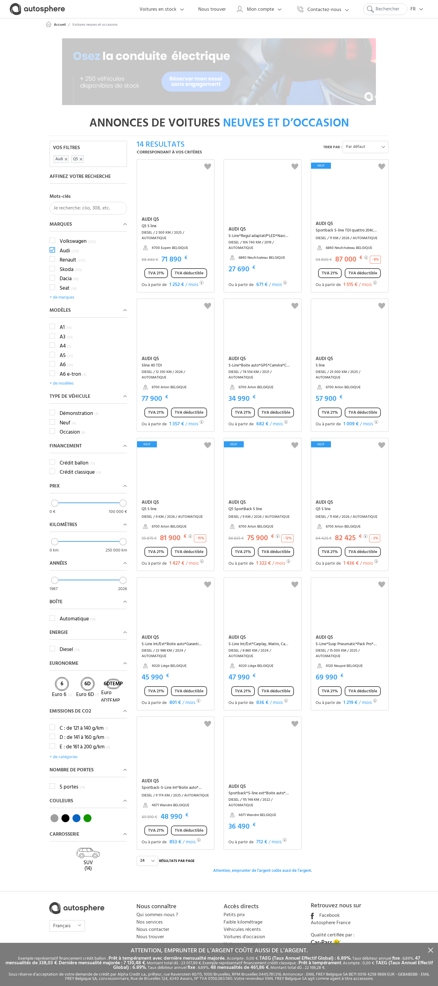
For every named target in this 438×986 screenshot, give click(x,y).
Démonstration (79, 407)
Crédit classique (81, 466)
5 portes (72, 781)
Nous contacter (152, 923)
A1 (66, 321)
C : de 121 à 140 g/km (84, 722)
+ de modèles (62, 377)
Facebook (325, 909)
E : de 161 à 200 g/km (85, 740)
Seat (68, 282)
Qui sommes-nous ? (157, 908)
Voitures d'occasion (244, 930)
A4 (65, 340)
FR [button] (418, 9)
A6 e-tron (73, 368)
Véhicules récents (242, 923)
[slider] (54, 496)
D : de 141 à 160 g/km (85, 731)
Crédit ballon (77, 457)
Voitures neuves (241, 938)
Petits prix (234, 908)
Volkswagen (78, 235)
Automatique (78, 612)
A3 (66, 330)
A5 (66, 349)
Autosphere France (331, 916)
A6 (66, 359)
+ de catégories (64, 750)
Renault (73, 254)
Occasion (72, 426)
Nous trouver (150, 930)
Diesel (70, 643)
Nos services (149, 916)
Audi (69, 244)
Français (62, 919)
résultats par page (177, 854)
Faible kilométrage (243, 916)
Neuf (68, 416)
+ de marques (62, 291)
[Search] (385, 9)
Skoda (71, 263)
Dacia (69, 273)
